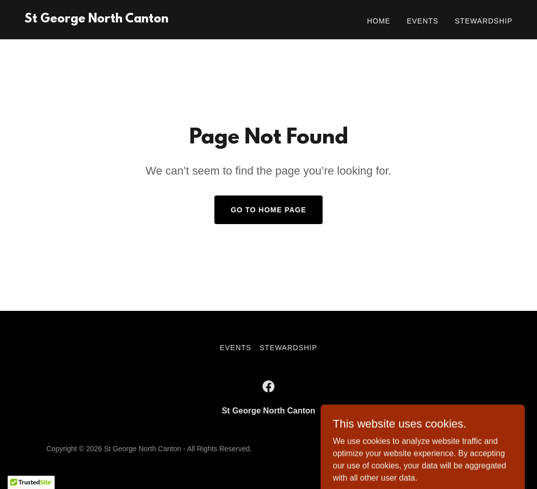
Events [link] (422, 21)
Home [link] (378, 21)
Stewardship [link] (483, 21)
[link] (96, 19)
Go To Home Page (268, 210)
